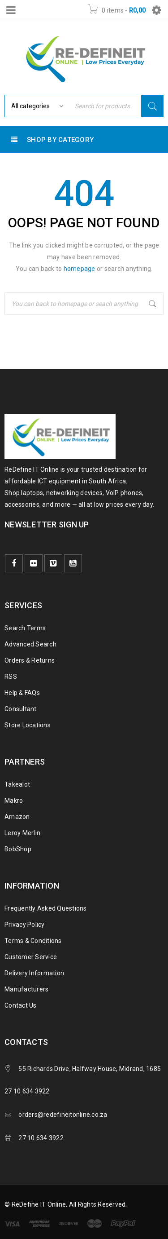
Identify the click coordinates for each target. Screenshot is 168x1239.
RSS (10, 676)
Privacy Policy (24, 924)
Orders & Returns (29, 660)
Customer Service (30, 956)
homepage (79, 268)
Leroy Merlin (22, 832)
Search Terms (25, 628)
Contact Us (20, 1005)
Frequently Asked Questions (45, 908)
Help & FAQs (22, 692)
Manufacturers (26, 989)
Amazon (17, 816)
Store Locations (27, 725)
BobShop (17, 849)
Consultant (20, 708)
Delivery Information (34, 973)
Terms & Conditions (33, 940)
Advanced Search (30, 644)
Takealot (17, 784)
